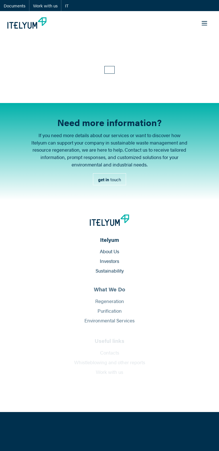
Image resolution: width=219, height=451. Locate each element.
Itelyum (109, 240)
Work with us (45, 6)
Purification (110, 313)
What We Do (109, 292)
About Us (109, 252)
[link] (109, 179)
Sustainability (110, 271)
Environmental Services (109, 323)
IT (66, 6)
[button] (109, 70)
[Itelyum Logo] (26, 23)
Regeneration (109, 303)
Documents (14, 6)
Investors (109, 261)
